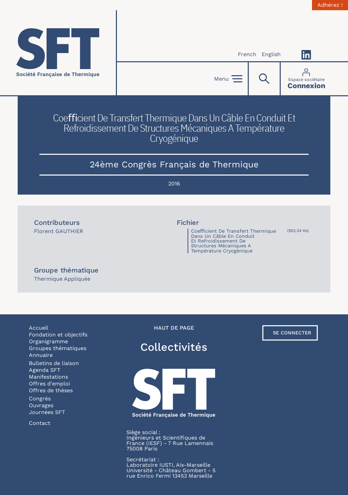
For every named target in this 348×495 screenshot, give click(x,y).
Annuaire (41, 355)
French (247, 54)
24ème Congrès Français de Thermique (174, 164)
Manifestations (48, 377)
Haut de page (174, 328)
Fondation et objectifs (58, 334)
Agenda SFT (44, 370)
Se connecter (292, 332)
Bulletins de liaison (54, 363)
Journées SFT (47, 412)
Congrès (40, 398)
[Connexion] (306, 78)
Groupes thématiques (57, 348)
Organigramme (48, 341)
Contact (39, 423)
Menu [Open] (228, 78)
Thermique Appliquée (62, 279)
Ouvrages (41, 405)
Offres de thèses (51, 390)
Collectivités (173, 347)
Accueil (38, 328)
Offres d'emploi (49, 383)
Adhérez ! (330, 5)
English (271, 54)
